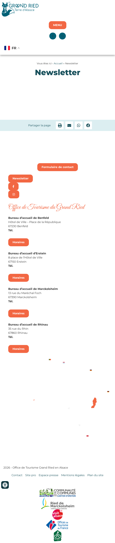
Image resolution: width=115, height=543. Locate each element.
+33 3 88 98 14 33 (26, 265)
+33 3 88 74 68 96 (26, 337)
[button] (60, 125)
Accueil (58, 63)
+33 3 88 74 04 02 (26, 230)
